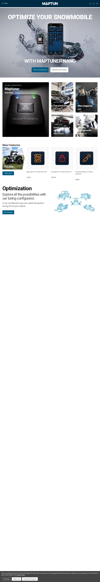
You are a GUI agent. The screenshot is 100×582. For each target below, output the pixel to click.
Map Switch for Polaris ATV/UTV (37, 172)
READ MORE (9, 93)
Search (90, 3)
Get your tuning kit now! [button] (40, 70)
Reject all (16, 579)
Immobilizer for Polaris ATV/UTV (61, 172)
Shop (79, 109)
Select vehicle (58, 133)
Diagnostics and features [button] (59, 70)
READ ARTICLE (82, 133)
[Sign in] (94, 3)
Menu (4, 3)
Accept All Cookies (29, 579)
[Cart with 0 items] (97, 4)
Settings (6, 579)
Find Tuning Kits (8, 212)
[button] (13, 158)
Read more (8, 173)
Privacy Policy (21, 575)
